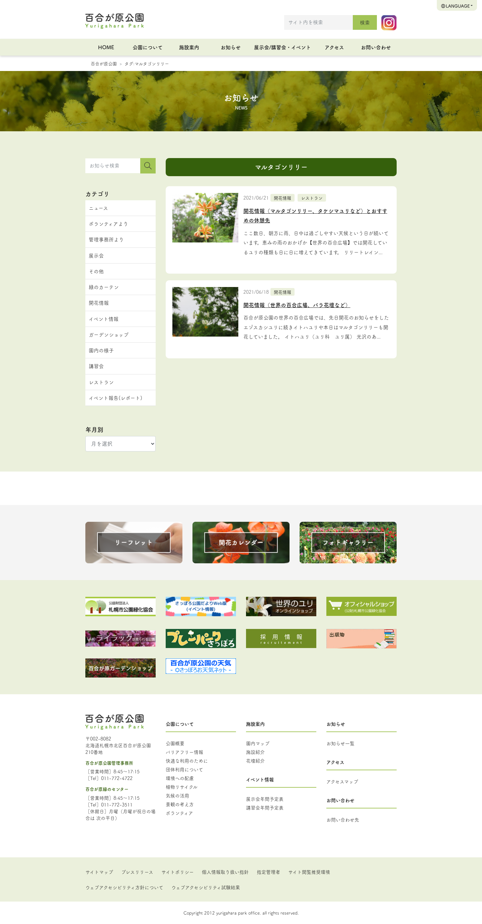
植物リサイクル (181, 786)
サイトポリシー (177, 871)
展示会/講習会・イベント (282, 47)
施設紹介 (255, 752)
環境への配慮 (180, 778)
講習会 (96, 365)
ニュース (98, 207)
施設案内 (189, 47)
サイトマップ (99, 871)
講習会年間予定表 (265, 807)
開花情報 (282, 198)
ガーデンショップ (109, 334)
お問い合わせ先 (342, 819)
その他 (96, 271)
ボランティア (179, 812)
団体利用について (184, 769)
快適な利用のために (187, 760)
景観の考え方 (180, 804)
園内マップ (257, 743)
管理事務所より (106, 239)
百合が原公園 (104, 63)
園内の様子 (101, 350)
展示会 (96, 255)
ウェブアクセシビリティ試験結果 (205, 887)
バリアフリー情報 (184, 752)
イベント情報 (103, 318)
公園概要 (175, 743)
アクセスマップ (342, 781)
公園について (148, 47)
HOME (106, 47)
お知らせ (231, 47)
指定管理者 (268, 871)
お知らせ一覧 (340, 743)
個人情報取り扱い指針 (225, 871)
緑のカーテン (104, 286)
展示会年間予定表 (265, 798)
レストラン (312, 198)
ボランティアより (108, 223)
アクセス (334, 47)
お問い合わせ (376, 47)
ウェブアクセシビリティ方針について (124, 887)
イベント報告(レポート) (115, 397)
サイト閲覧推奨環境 (309, 871)
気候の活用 (177, 795)
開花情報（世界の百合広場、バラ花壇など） (296, 304)
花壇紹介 (255, 760)
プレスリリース (137, 871)
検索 (365, 22)
